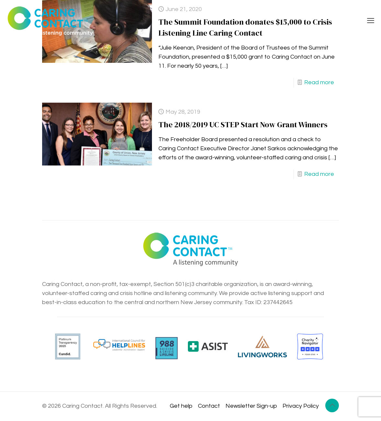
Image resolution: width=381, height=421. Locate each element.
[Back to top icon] (332, 405)
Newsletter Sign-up (251, 406)
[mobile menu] (370, 21)
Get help (181, 406)
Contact (209, 406)
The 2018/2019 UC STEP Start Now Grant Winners (243, 124)
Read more (319, 82)
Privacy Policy (301, 406)
